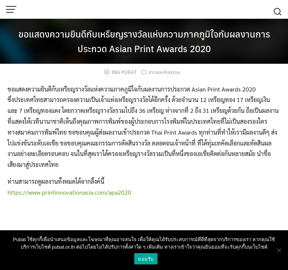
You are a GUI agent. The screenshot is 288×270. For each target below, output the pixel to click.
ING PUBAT (123, 71)
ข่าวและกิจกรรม (164, 71)
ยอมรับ (145, 259)
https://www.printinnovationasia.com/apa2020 (69, 192)
